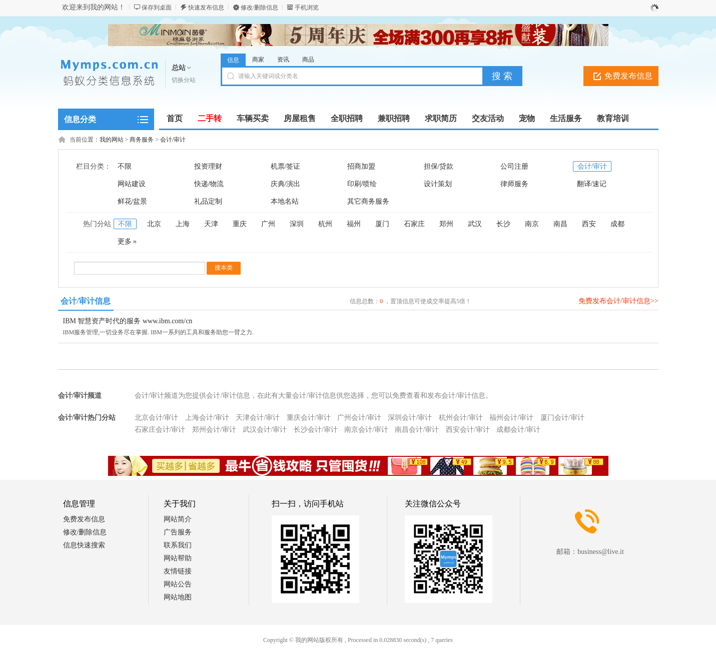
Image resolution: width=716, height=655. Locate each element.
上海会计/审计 (207, 417)
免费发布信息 (628, 76)
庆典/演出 (286, 184)
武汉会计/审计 (265, 429)
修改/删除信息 (259, 7)
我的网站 (112, 139)
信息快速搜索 (84, 545)
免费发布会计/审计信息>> (618, 301)
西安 (589, 224)
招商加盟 (361, 166)
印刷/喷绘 (362, 184)
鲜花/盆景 (133, 201)
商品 (308, 59)
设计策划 (438, 184)
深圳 (297, 224)
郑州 (446, 224)
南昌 (560, 224)
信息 (233, 60)
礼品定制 (208, 201)
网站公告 (178, 584)
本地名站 (285, 201)
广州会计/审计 (359, 417)
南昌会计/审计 (417, 429)
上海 (183, 224)
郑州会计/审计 (214, 429)
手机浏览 (307, 7)
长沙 (503, 224)
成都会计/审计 (518, 429)
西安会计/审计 (468, 429)
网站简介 (178, 519)
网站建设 (132, 184)
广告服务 (178, 532)
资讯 (283, 59)
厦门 (382, 224)
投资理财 (208, 166)
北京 (154, 224)
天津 (211, 224)
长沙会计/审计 (316, 429)
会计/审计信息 (86, 301)
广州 (268, 224)
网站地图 (178, 597)
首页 (175, 118)
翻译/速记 (592, 184)
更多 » (127, 241)
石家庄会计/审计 (160, 429)
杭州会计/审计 (461, 417)
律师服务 (514, 184)
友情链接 (178, 571)
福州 (354, 224)
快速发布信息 (206, 7)
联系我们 (178, 545)
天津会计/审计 (258, 417)
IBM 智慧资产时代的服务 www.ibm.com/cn (128, 321)
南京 (532, 224)
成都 (617, 224)
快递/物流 (209, 184)
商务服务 (142, 139)
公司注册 (514, 166)
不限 (125, 166)
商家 (258, 59)
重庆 (240, 224)
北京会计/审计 (157, 417)
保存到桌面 (157, 7)
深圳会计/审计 (410, 417)
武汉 (475, 224)
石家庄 (414, 224)
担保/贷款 (439, 166)
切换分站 (184, 80)
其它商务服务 (368, 201)
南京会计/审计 (366, 429)
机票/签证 (286, 166)
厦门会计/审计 (562, 417)
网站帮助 (178, 558)
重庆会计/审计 (309, 417)
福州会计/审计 (511, 417)
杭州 (325, 224)
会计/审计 (173, 139)
